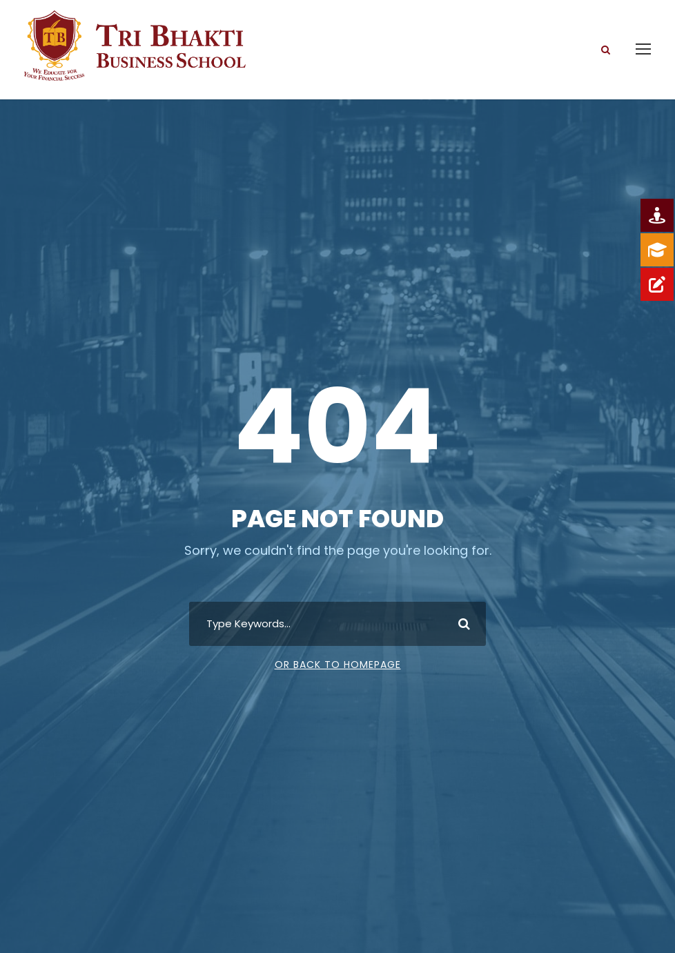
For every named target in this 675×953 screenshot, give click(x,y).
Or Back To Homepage (338, 664)
